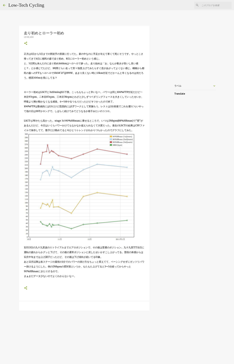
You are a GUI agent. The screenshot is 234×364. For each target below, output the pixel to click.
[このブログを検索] (216, 5)
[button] (25, 43)
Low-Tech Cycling (26, 5)
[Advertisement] (84, 336)
